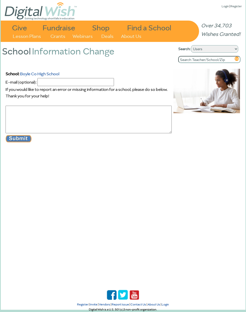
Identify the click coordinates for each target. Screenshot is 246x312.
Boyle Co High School (39, 74)
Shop (100, 27)
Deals (107, 36)
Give (19, 27)
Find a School (149, 27)
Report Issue (120, 304)
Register (236, 6)
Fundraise (59, 27)
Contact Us (138, 304)
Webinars (83, 36)
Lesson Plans (27, 36)
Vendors (104, 304)
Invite (93, 304)
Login (225, 6)
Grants (57, 36)
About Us (131, 36)
